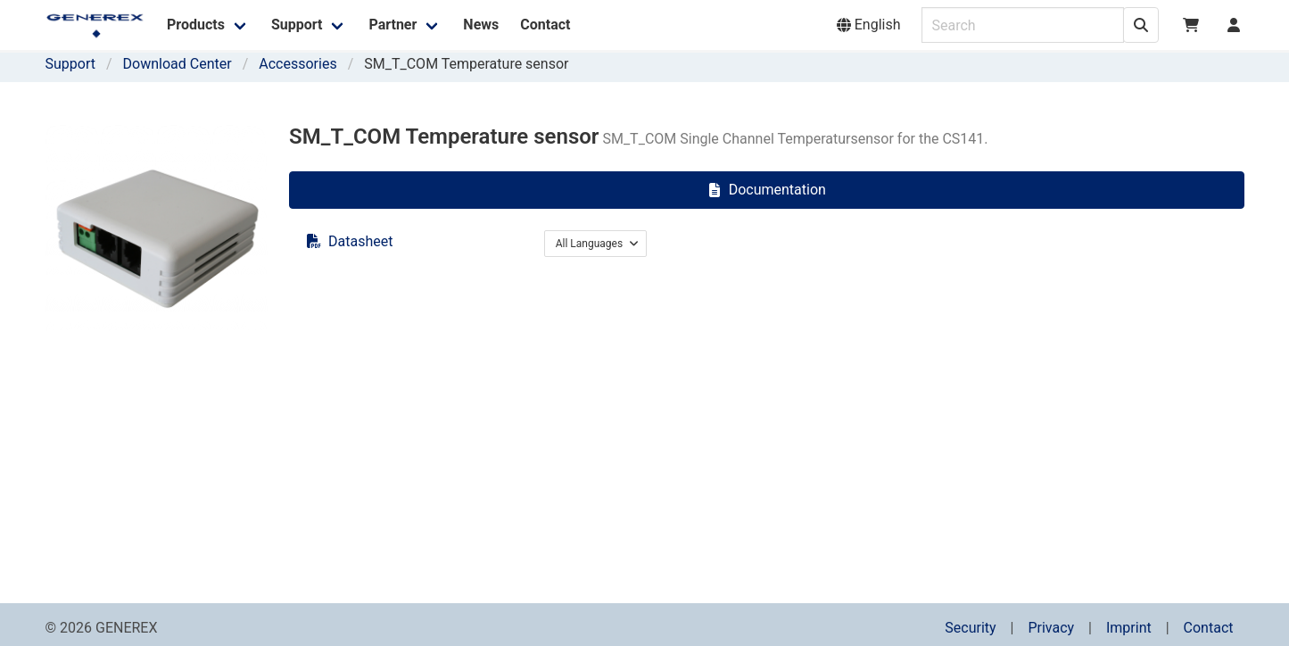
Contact (1209, 627)
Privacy (1051, 627)
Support (70, 63)
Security (970, 627)
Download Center (177, 63)
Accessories (297, 63)
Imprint (1129, 627)
